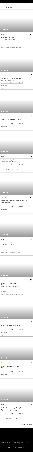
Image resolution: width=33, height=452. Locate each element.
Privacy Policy (12, 442)
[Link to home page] (1, 1)
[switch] (31, 33)
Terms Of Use (5, 442)
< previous (22, 424)
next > (31, 424)
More (31, 1)
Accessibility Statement (22, 442)
